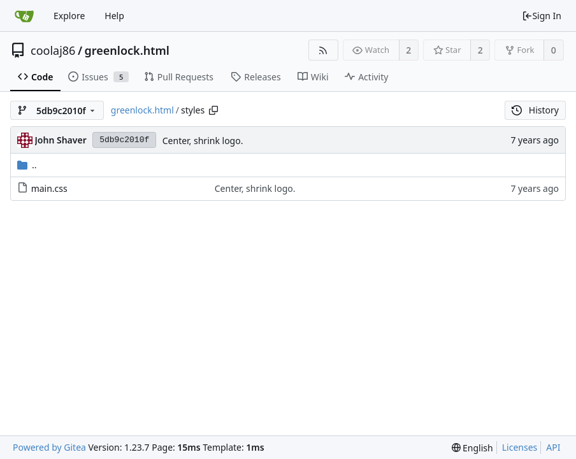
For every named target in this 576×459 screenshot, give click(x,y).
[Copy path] (213, 110)
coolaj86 (53, 50)
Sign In (541, 16)
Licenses (520, 447)
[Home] (24, 15)
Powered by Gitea (49, 447)
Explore (69, 16)
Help (114, 16)
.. (27, 165)
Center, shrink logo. (202, 141)
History (535, 110)
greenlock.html (127, 50)
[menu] (472, 448)
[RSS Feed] (323, 50)
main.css (49, 188)
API (553, 447)
